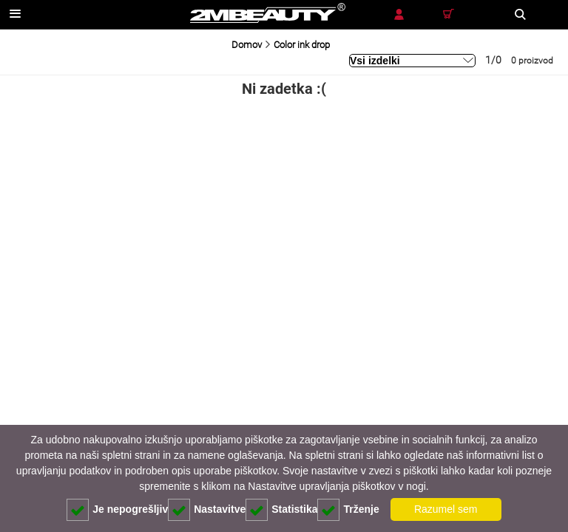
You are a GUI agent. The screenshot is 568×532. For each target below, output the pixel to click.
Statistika (281, 510)
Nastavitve (207, 510)
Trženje (348, 510)
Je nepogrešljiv (117, 510)
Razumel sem (446, 509)
